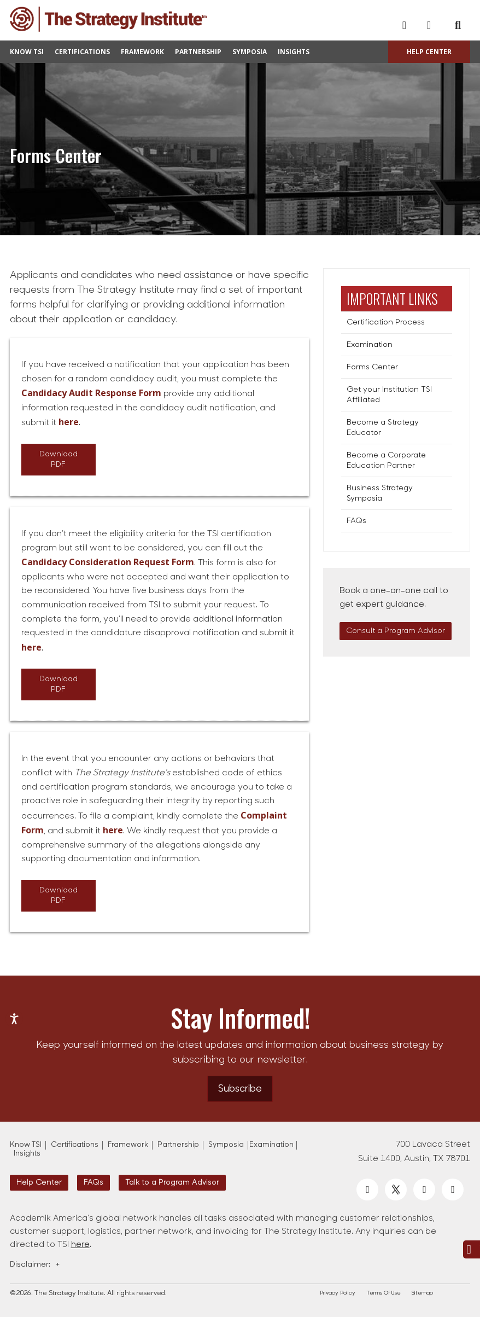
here (80, 1245)
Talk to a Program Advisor (172, 1183)
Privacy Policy (337, 1293)
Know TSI (27, 51)
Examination (370, 345)
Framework (142, 51)
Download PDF (58, 459)
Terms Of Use (383, 1293)
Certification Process (386, 322)
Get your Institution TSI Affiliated (389, 395)
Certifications (82, 51)
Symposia (249, 51)
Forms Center (372, 367)
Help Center (429, 51)
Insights (293, 51)
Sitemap (422, 1293)
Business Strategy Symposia (380, 493)
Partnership (198, 51)
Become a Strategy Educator (383, 428)
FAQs (356, 521)
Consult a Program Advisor (395, 631)
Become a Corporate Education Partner (386, 460)
